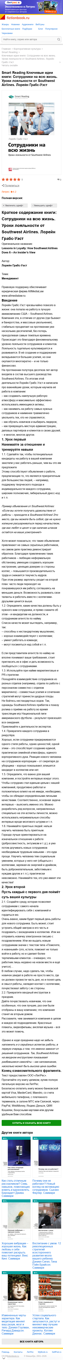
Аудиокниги (27, 24)
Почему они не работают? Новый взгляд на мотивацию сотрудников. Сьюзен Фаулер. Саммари (45, 1186)
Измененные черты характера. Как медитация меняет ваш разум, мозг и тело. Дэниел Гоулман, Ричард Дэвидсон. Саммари (16, 1324)
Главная (6, 48)
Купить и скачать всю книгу (31, 1123)
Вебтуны (40, 24)
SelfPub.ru (56, 1352)
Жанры (5, 24)
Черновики (7, 33)
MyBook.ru (43, 1352)
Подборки (27, 29)
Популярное (51, 29)
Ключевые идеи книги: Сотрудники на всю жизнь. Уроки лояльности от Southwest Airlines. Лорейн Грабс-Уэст (29, 59)
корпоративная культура (27, 48)
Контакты (18, 1352)
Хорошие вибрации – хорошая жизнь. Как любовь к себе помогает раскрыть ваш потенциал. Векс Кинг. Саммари (15, 1251)
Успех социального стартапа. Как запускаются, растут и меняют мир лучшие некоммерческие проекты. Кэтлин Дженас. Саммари (46, 1324)
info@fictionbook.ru (10, 1356)
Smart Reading (10, 52)
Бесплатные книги (11, 29)
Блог (40, 29)
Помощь (5, 1352)
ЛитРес (30, 1352)
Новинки (15, 24)
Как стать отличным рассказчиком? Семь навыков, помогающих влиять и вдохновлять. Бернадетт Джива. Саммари (16, 1188)
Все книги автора (31, 1341)
